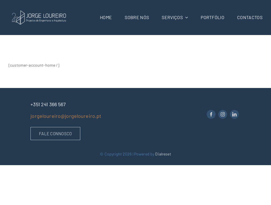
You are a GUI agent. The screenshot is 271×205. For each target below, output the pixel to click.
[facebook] (211, 114)
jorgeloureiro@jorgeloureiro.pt (65, 116)
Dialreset (163, 153)
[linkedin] (234, 114)
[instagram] (222, 114)
